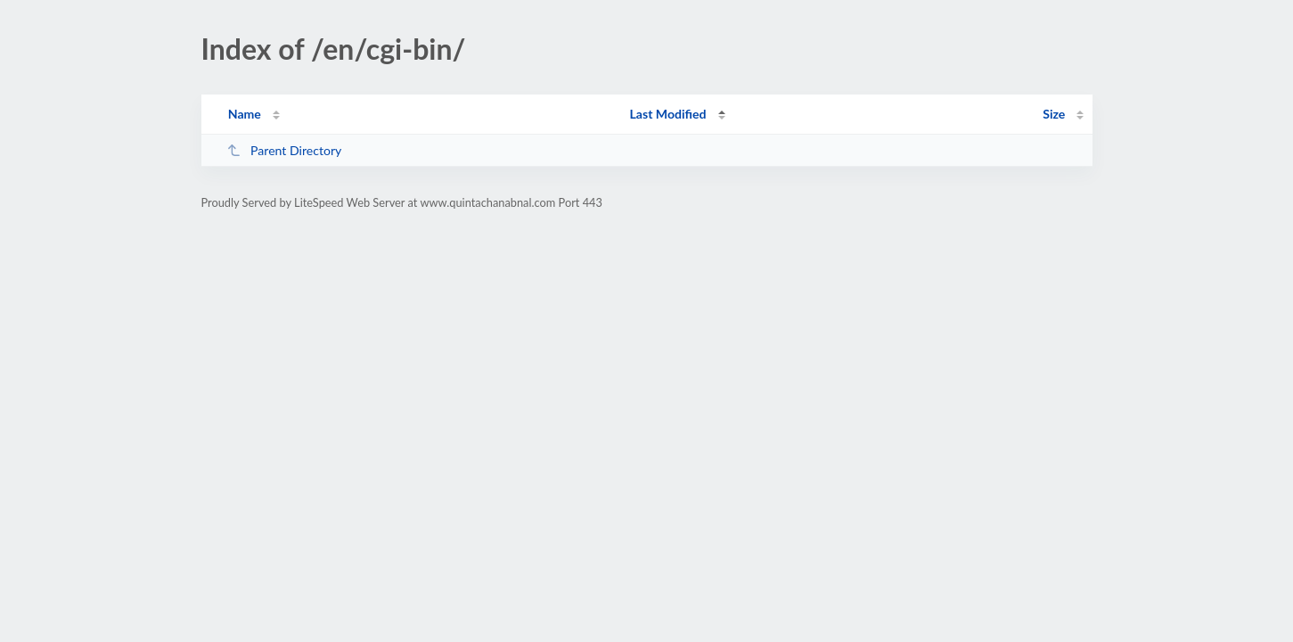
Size (1054, 113)
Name (244, 113)
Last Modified (668, 113)
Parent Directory (284, 150)
